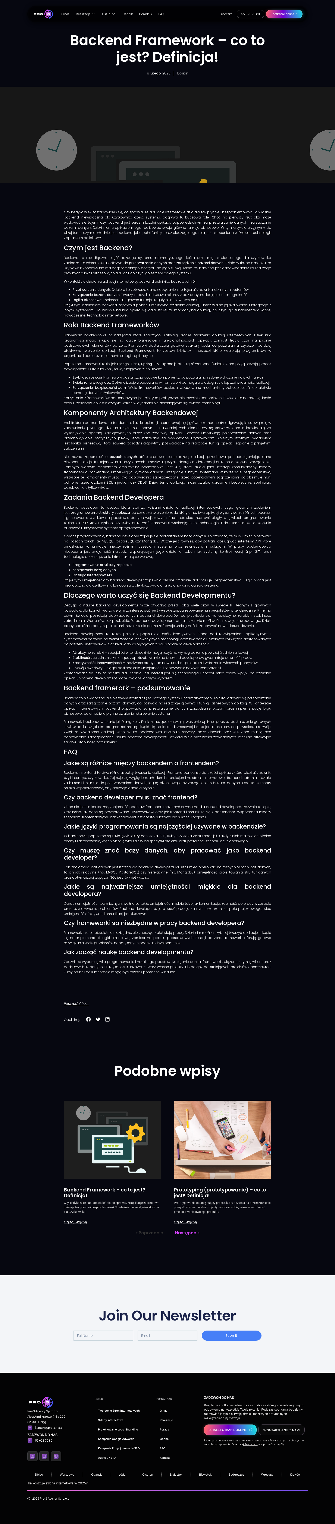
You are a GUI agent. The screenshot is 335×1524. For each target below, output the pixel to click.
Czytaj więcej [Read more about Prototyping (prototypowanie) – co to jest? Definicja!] (185, 1222)
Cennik (128, 14)
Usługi (108, 14)
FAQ (161, 14)
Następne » (187, 1233)
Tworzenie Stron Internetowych (119, 1410)
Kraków (295, 1474)
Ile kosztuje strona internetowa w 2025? (58, 1483)
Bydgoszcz (236, 1474)
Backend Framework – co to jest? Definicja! (104, 1193)
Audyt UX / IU (107, 1457)
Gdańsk (96, 1474)
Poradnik (145, 14)
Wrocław (267, 1474)
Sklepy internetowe (110, 1420)
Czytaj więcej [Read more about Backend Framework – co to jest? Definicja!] (75, 1222)
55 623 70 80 (250, 14)
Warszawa (67, 1474)
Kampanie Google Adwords (116, 1439)
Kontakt (226, 14)
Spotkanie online (282, 14)
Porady (164, 1429)
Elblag (39, 1474)
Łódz (122, 1474)
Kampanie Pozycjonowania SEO (119, 1448)
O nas (65, 14)
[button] (88, 1019)
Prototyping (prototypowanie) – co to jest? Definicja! (220, 1193)
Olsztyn (147, 1474)
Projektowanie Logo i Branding (118, 1429)
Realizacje (85, 14)
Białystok (176, 1474)
